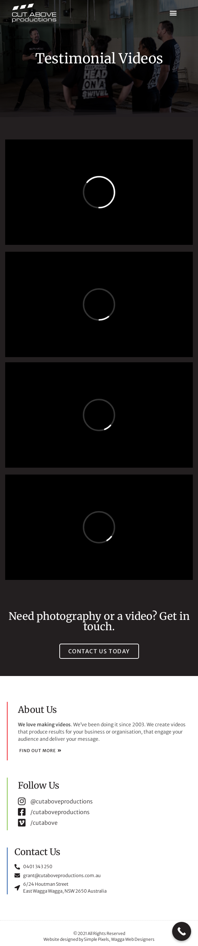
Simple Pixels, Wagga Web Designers (119, 939)
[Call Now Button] (181, 931)
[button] (173, 13)
